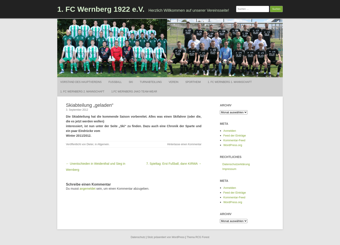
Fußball (115, 82)
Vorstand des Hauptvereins (80, 82)
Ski (131, 82)
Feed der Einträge (234, 135)
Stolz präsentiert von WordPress (166, 237)
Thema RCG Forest (198, 237)
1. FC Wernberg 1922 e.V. (101, 9)
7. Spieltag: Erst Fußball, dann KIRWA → (173, 163)
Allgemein (103, 144)
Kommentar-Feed (234, 140)
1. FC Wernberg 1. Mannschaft (230, 82)
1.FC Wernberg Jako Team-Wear (134, 91)
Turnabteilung (151, 82)
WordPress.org (232, 145)
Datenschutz (138, 237)
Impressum (229, 169)
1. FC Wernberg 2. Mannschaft (82, 91)
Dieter (90, 144)
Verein (173, 82)
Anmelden (229, 130)
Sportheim (193, 82)
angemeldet (87, 188)
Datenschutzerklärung (236, 164)
